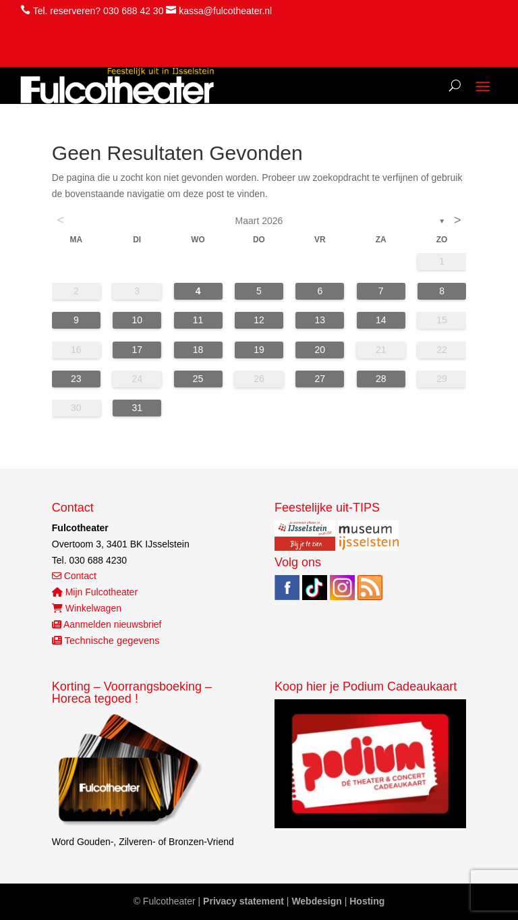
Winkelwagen (86, 608)
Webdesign (316, 901)
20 (320, 349)
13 (320, 320)
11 (198, 320)
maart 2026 (259, 220)
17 (137, 349)
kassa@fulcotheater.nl (225, 10)
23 (76, 378)
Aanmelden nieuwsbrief (107, 624)
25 (198, 378)
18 (198, 349)
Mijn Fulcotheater (95, 592)
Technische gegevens (106, 640)
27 (320, 378)
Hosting (366, 901)
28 (381, 378)
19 (259, 349)
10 (137, 320)
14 (381, 320)
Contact (74, 575)
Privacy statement (243, 901)
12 (259, 320)
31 (137, 407)
